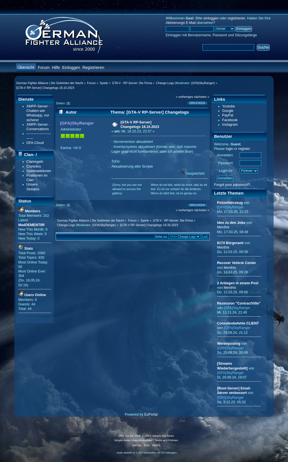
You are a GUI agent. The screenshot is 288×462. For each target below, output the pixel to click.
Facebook (230, 120)
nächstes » (201, 96)
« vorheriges (184, 96)
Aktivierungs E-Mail (181, 23)
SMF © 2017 (143, 435)
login (229, 149)
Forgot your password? (232, 185)
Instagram (230, 125)
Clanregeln (34, 162)
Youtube (228, 106)
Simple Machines (163, 435)
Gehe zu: (161, 236)
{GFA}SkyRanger (202, 83)
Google (227, 111)
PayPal (227, 115)
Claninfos (33, 166)
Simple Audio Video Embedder (133, 440)
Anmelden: (225, 155)
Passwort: (226, 163)
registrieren (236, 18)
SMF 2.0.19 (125, 435)
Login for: (226, 171)
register (244, 149)
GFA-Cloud (35, 143)
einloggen (211, 18)
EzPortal (151, 414)
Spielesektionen (38, 171)
